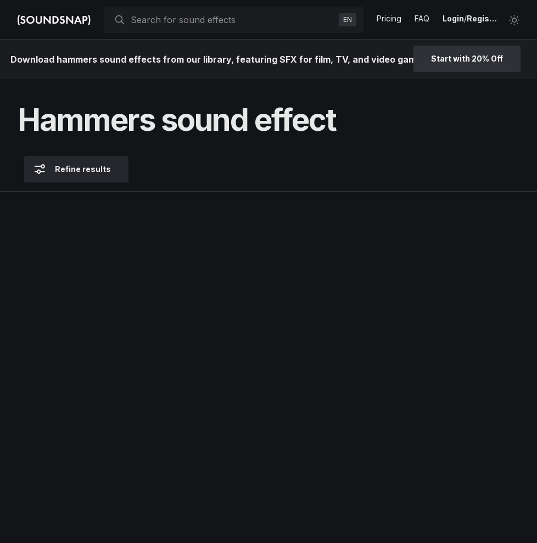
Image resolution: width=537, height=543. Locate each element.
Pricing (389, 18)
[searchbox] (232, 19)
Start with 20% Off (467, 58)
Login (453, 18)
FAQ (422, 18)
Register (483, 18)
